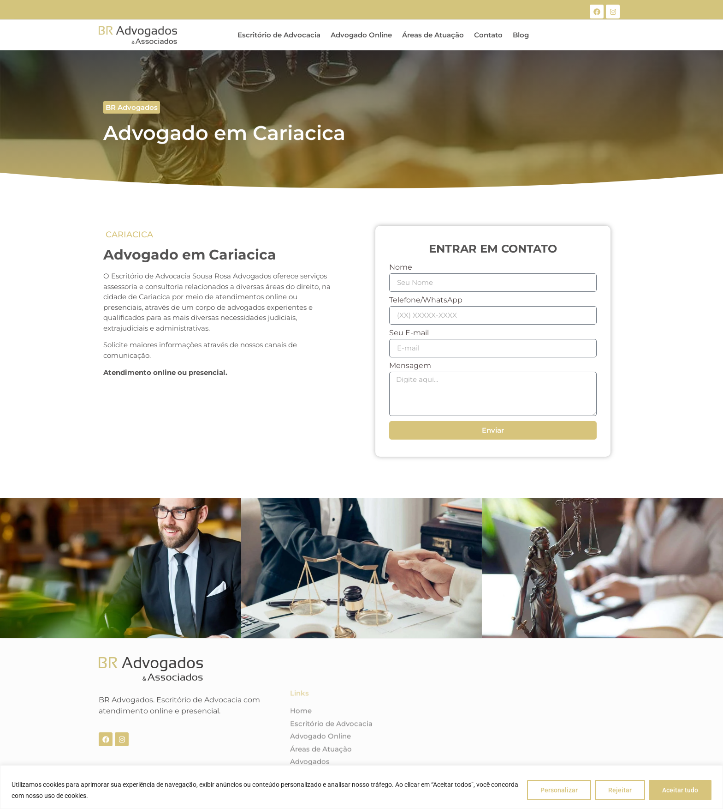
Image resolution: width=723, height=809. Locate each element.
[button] (131, 107)
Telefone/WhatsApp (425, 300)
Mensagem (410, 366)
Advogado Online (361, 34)
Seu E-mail (409, 333)
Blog (521, 34)
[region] (361, 787)
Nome (400, 268)
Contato (488, 34)
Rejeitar (620, 790)
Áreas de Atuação (433, 34)
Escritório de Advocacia (278, 34)
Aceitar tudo (680, 790)
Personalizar (559, 790)
